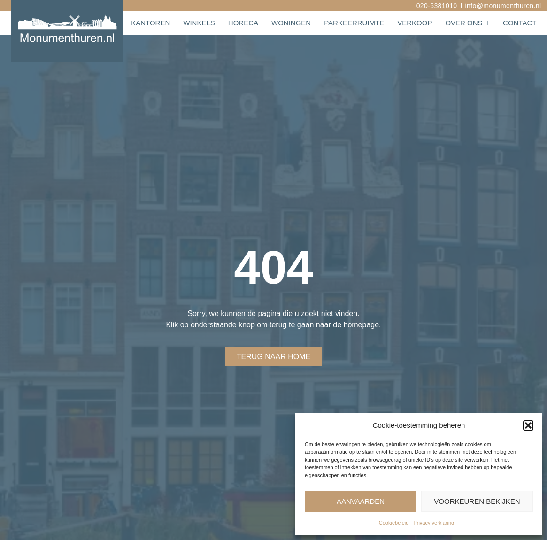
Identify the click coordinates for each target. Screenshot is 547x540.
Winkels (199, 23)
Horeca (243, 23)
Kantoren (150, 23)
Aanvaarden (361, 501)
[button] (528, 425)
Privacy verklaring (433, 522)
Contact (519, 23)
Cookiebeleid (394, 522)
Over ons (467, 23)
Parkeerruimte (354, 23)
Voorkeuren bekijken (477, 501)
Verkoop (414, 23)
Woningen (291, 23)
